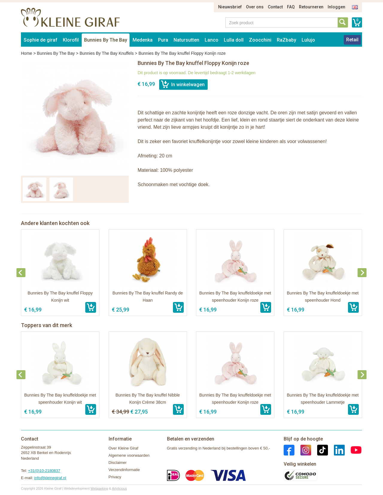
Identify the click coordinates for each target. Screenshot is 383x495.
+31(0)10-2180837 (44, 470)
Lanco (211, 40)
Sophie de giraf (40, 40)
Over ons (255, 6)
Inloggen (336, 6)
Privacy (115, 477)
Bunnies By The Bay (105, 40)
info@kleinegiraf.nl (50, 478)
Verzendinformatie (124, 469)
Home (26, 53)
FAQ (291, 6)
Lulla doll (234, 40)
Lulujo (308, 40)
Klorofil (71, 40)
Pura (163, 40)
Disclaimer (118, 462)
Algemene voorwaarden (129, 455)
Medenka (143, 40)
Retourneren (311, 6)
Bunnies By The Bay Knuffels (107, 53)
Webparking (99, 488)
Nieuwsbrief (230, 6)
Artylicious (119, 488)
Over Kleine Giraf (124, 448)
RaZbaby (286, 40)
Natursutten (186, 40)
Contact (275, 6)
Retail (352, 39)
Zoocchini (260, 40)
